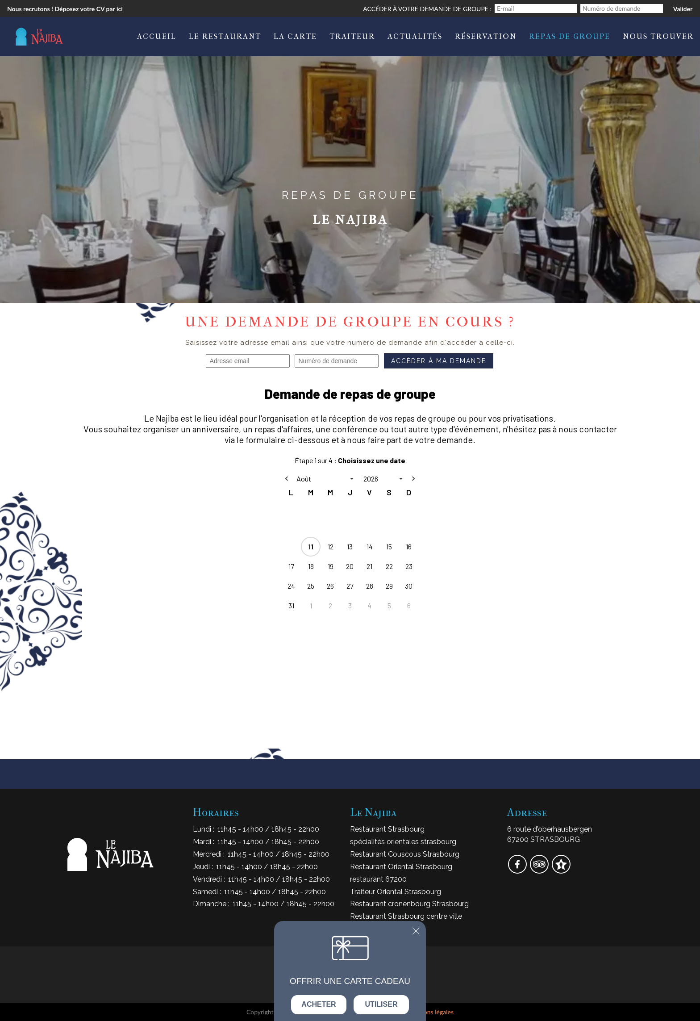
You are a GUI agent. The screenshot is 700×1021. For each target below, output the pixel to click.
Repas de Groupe (569, 36)
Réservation (486, 36)
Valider (682, 9)
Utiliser (381, 1004)
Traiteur (352, 36)
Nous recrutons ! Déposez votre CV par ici (65, 9)
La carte (295, 36)
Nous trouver (658, 36)
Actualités (415, 36)
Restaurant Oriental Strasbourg (401, 866)
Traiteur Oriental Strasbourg (395, 891)
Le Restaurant (225, 36)
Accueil (156, 36)
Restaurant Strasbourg (387, 829)
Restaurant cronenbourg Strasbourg (409, 904)
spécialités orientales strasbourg (403, 841)
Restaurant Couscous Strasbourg (404, 854)
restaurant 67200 (378, 879)
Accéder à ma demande (438, 360)
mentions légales (431, 1012)
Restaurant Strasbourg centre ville (406, 916)
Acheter (318, 1004)
